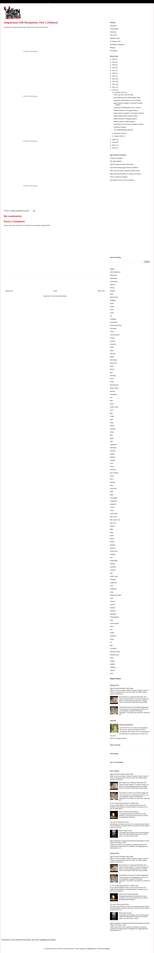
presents (113, 545)
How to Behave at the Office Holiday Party (127, 97)
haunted (112, 451)
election (112, 391)
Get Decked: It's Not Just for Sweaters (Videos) (128, 124)
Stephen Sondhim (115, 595)
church (112, 331)
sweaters (113, 611)
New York (113, 523)
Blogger (107, 948)
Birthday (112, 47)
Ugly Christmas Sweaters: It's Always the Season (125, 174)
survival (112, 604)
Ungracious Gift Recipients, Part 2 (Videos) (127, 100)
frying (112, 432)
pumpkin (112, 554)
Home (55, 291)
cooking (112, 341)
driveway (113, 375)
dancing (112, 353)
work (111, 673)
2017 (114, 70)
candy (112, 306)
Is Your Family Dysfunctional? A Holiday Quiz (124, 803)
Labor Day (113, 488)
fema (111, 410)
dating (112, 357)
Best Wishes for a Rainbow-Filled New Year (133, 697)
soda (111, 585)
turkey (112, 639)
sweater (112, 608)
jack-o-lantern (114, 473)
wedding (112, 667)
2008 (114, 142)
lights (111, 495)
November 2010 (119, 133)
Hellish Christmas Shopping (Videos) (125, 119)
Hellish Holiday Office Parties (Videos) (126, 116)
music (112, 510)
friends (112, 426)
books (112, 303)
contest (112, 338)
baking (112, 288)
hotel (111, 463)
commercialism (115, 335)
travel (112, 626)
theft (111, 620)
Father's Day (114, 407)
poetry (112, 539)
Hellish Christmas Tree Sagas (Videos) (126, 110)
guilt (111, 441)
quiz (111, 557)
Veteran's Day (114, 655)
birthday (112, 291)
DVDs (112, 382)
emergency (113, 394)
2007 (114, 145)
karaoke (112, 482)
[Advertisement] (119, 218)
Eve (111, 397)
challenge (113, 319)
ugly (111, 645)
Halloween (113, 26)
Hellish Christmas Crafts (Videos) (124, 121)
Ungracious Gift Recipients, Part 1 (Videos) (127, 107)
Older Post (101, 291)
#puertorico (113, 275)
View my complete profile (118, 738)
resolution (113, 567)
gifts (111, 435)
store (111, 598)
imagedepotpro (91, 948)
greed (112, 438)
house (112, 466)
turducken (113, 636)
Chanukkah (113, 322)
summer (112, 601)
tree (111, 629)
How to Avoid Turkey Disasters (128, 812)
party (111, 532)
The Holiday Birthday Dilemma (123, 130)
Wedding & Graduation (117, 44)
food (111, 419)
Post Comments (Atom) (59, 296)
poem (112, 535)
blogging (112, 300)
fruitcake (112, 429)
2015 (114, 76)
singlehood (113, 582)
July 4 (112, 479)
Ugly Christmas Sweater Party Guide (121, 164)
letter (111, 491)
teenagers (113, 614)
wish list (112, 670)
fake (111, 400)
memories (113, 504)
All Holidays (113, 51)
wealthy (112, 664)
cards (112, 309)
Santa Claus (114, 576)
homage (112, 460)
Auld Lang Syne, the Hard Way (123, 95)
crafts (112, 347)
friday (112, 422)
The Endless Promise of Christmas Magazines (133, 707)
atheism (112, 284)
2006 (114, 148)
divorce (112, 369)
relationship (113, 560)
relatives (112, 564)
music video (114, 513)
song (111, 592)
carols (112, 313)
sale (111, 573)
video (111, 658)
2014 (114, 79)
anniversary (113, 281)
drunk (112, 378)
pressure (113, 548)
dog (111, 372)
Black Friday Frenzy (125, 830)
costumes (113, 344)
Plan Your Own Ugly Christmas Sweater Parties (125, 170)
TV (111, 642)
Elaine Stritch (114, 388)
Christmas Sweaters (120, 127)
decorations (113, 360)
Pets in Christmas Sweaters (119, 177)
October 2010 (118, 136)
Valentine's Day (115, 38)
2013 (114, 81)
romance (113, 570)
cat (111, 316)
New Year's (113, 35)
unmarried (113, 648)
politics (112, 542)
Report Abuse (115, 679)
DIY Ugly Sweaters (116, 161)
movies (112, 507)
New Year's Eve (115, 520)
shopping (113, 579)
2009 (114, 139)
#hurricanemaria (115, 272)
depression (113, 363)
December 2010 (119, 92)
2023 (114, 62)
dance (112, 350)
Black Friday (114, 297)
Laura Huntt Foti (127, 725)
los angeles (113, 498)
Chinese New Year (116, 325)
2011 (114, 87)
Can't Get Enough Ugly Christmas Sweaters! (124, 167)
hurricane (113, 469)
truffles (112, 633)
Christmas (113, 32)
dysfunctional (114, 385)
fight (111, 413)
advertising (113, 278)
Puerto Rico (113, 551)
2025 (114, 59)
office (111, 529)
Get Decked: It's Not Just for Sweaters (122, 180)
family (112, 404)
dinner (112, 366)
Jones (112, 476)
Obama (112, 526)
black (111, 294)
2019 (114, 65)
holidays (112, 457)
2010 (114, 90)
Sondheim (113, 589)
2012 (114, 84)
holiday (112, 454)
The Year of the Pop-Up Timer (119, 822)
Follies (112, 416)
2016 (114, 73)
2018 (114, 67)
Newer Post (9, 291)
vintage (112, 661)
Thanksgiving (114, 29)
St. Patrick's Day (115, 41)
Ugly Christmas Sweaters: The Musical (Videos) (129, 113)
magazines (113, 501)
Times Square (114, 623)
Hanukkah (113, 447)
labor (111, 485)
